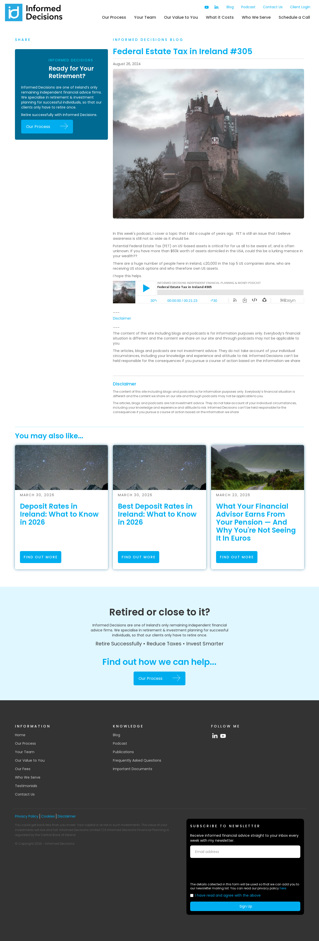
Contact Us (273, 6)
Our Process (114, 17)
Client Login (300, 6)
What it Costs (220, 17)
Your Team (145, 17)
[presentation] (228, 870)
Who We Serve (256, 17)
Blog (230, 6)
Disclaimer (122, 318)
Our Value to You (181, 17)
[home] (33, 12)
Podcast (248, 6)
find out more (41, 557)
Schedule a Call (294, 17)
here (283, 888)
